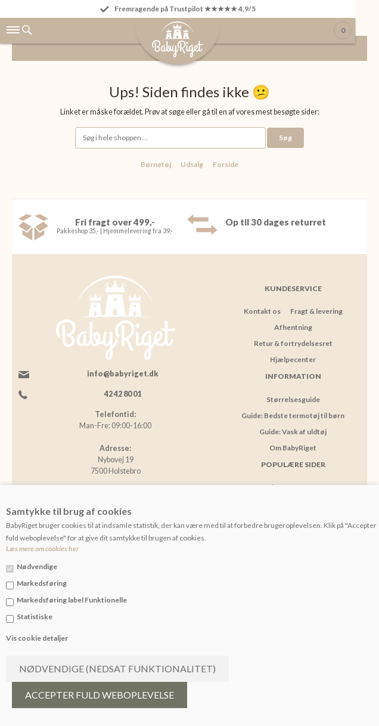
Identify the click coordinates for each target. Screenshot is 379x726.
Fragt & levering (316, 311)
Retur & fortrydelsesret (293, 343)
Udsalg (192, 164)
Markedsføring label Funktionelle (72, 599)
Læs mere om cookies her (42, 548)
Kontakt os (262, 311)
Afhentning (293, 327)
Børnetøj (156, 164)
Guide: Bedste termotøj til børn (292, 415)
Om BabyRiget (292, 447)
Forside (225, 164)
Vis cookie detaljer (37, 638)
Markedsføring (42, 583)
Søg (285, 137)
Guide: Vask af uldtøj (293, 431)
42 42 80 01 (122, 394)
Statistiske (34, 616)
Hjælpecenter (293, 359)
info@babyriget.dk (123, 373)
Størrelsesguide (293, 399)
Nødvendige (37, 566)
